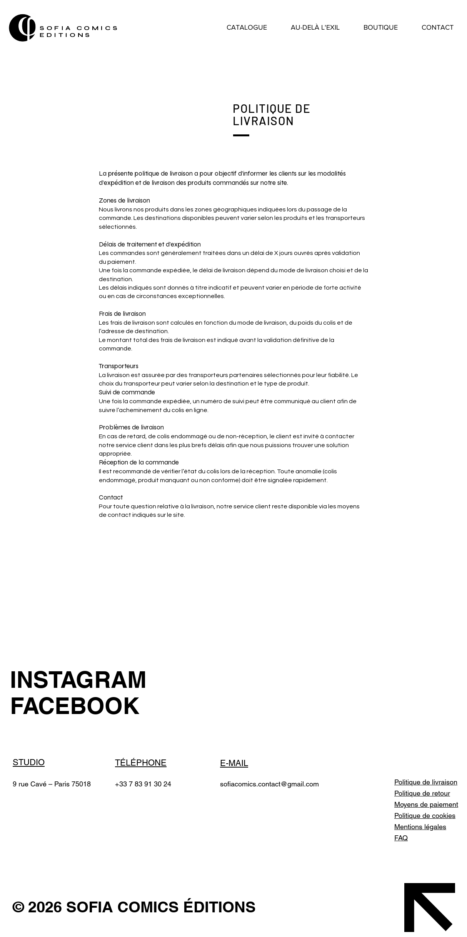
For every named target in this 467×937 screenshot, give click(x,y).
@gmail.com (299, 784)
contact (269, 784)
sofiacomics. (239, 784)
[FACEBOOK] (79, 705)
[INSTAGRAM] (79, 679)
